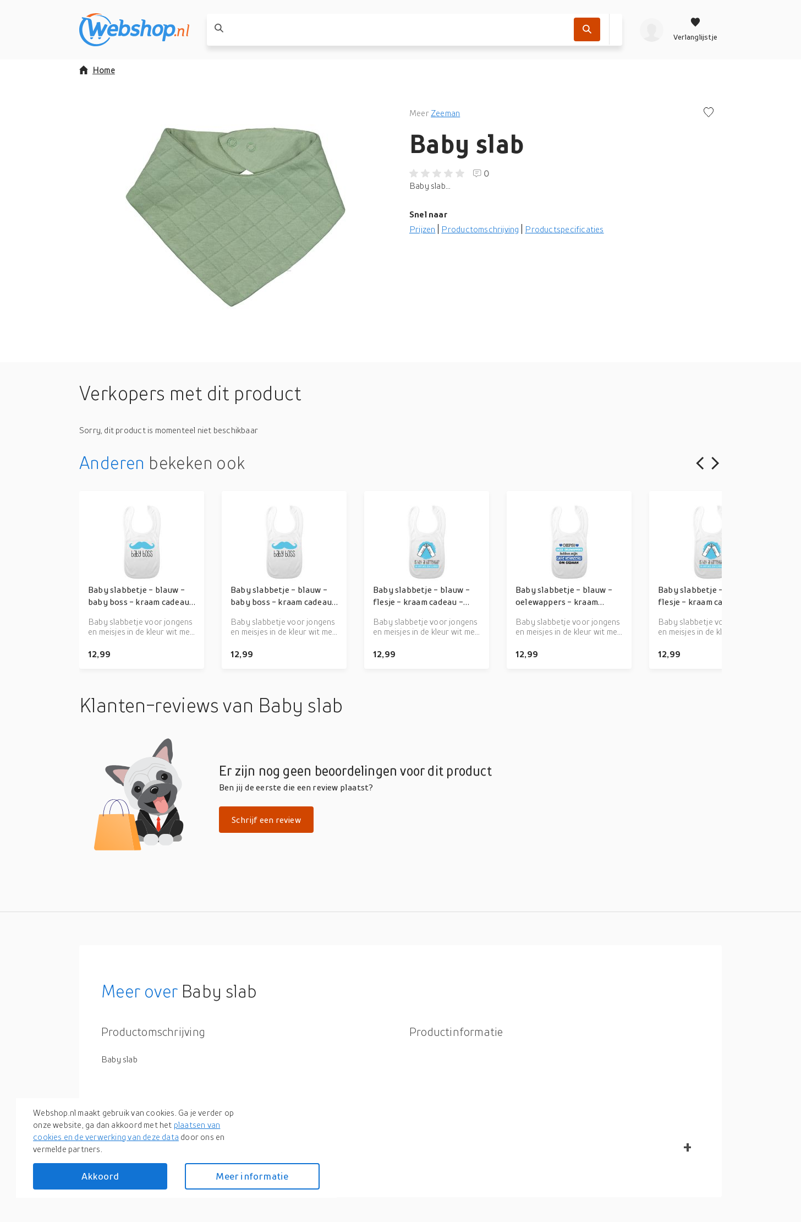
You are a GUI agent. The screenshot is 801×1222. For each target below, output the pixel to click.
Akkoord (100, 1176)
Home (97, 70)
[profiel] (651, 30)
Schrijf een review (266, 820)
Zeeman (445, 113)
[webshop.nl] (134, 29)
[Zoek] (587, 29)
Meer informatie (252, 1176)
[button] (235, 217)
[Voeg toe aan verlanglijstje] (709, 113)
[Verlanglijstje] (695, 30)
